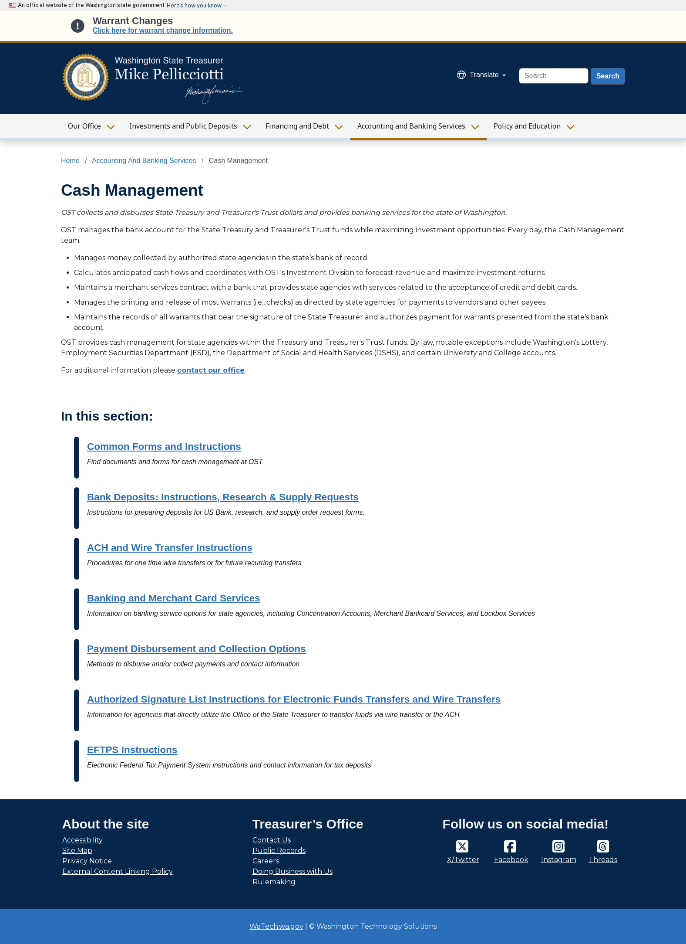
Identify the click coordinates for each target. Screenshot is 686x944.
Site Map (77, 850)
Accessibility (82, 840)
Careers (265, 861)
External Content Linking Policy (117, 871)
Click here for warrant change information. (163, 30)
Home (70, 160)
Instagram (558, 860)
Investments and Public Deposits (183, 126)
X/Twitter (463, 860)
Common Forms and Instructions (164, 446)
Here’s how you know (195, 5)
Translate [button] (479, 74)
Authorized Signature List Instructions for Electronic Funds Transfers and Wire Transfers (294, 699)
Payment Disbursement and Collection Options (196, 648)
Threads (602, 860)
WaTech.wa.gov (276, 926)
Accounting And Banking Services (144, 160)
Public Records (279, 850)
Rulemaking (274, 882)
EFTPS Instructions (132, 749)
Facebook (511, 860)
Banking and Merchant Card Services (173, 598)
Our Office (84, 126)
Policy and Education (527, 126)
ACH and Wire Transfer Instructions (169, 547)
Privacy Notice (87, 861)
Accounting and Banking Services (411, 126)
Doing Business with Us (292, 871)
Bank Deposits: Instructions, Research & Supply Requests (223, 497)
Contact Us (271, 840)
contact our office (211, 370)
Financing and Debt (297, 126)
